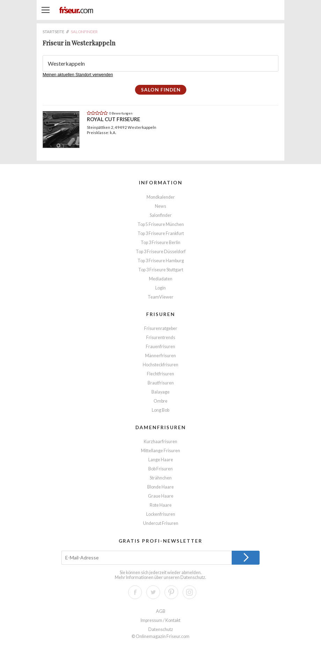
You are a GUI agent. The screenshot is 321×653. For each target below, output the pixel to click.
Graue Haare (160, 496)
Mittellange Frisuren (160, 450)
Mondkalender (161, 197)
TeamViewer (160, 297)
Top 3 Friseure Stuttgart (160, 269)
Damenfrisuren (160, 427)
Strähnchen (161, 477)
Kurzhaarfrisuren (160, 441)
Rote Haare (161, 505)
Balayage (160, 392)
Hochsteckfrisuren (160, 364)
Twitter (153, 592)
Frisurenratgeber (160, 328)
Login (160, 288)
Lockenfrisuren (160, 514)
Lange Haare (160, 459)
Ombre (160, 401)
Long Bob (160, 410)
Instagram (189, 592)
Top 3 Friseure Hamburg (160, 260)
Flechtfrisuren (160, 373)
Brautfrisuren (161, 383)
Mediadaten (160, 278)
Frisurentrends (160, 337)
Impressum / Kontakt (160, 620)
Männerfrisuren (160, 355)
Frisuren (160, 314)
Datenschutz (192, 577)
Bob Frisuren (160, 468)
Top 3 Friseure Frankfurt (160, 233)
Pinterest (171, 592)
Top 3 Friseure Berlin (160, 242)
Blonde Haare (160, 487)
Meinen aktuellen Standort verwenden (78, 74)
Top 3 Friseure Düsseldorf (161, 251)
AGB (160, 611)
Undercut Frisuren (160, 523)
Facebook (135, 592)
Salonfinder (161, 215)
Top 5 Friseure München (160, 224)
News (160, 206)
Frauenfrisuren (160, 346)
